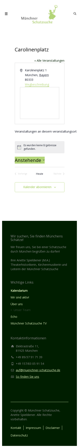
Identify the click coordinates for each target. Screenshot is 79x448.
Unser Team (22, 310)
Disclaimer (53, 428)
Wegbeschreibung (37, 84)
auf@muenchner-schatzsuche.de (38, 370)
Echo (14, 317)
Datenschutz (19, 435)
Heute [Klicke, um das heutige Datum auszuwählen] (39, 174)
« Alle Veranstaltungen (49, 61)
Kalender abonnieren (37, 187)
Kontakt (16, 428)
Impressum (33, 428)
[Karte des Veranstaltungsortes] (39, 103)
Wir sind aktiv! (20, 297)
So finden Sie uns (27, 377)
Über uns (17, 304)
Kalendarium (19, 291)
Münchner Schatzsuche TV (29, 323)
